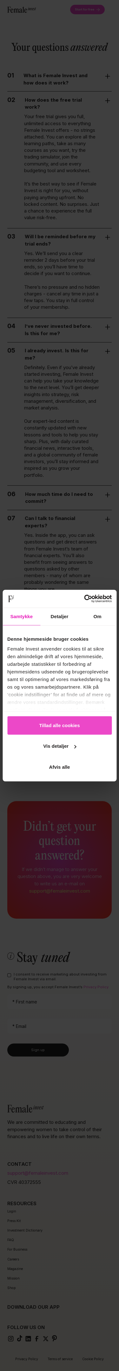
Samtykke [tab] (21, 616)
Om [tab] (98, 616)
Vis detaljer (59, 746)
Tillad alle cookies (59, 725)
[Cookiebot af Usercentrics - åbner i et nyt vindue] (85, 599)
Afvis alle (59, 766)
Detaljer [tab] (60, 616)
